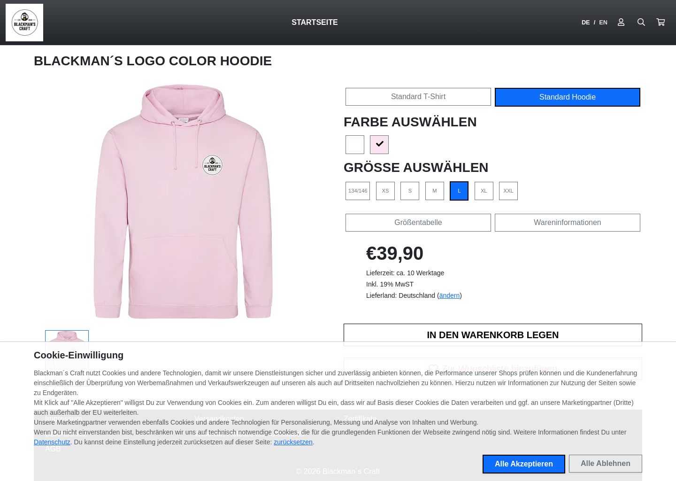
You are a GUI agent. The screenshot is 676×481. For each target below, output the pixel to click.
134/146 (357, 191)
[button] (660, 22)
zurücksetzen (293, 442)
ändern (449, 295)
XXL (509, 191)
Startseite (315, 22)
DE (586, 22)
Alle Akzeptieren (524, 464)
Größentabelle (418, 222)
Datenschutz (52, 442)
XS (385, 191)
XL (484, 191)
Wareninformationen (567, 222)
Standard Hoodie (567, 97)
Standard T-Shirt (418, 97)
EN (603, 22)
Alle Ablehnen (605, 463)
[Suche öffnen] (641, 22)
